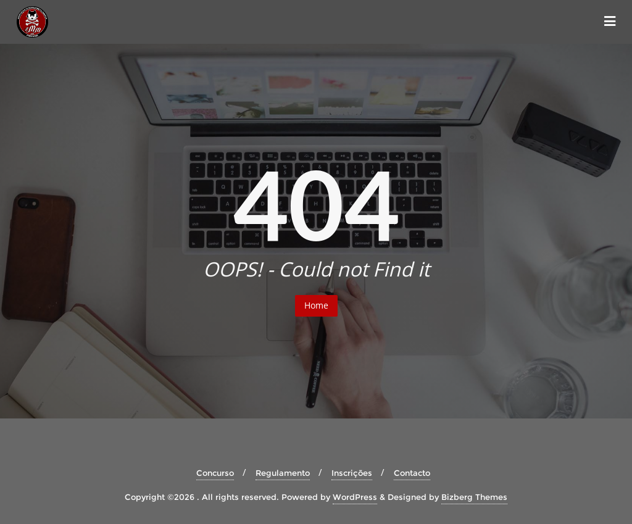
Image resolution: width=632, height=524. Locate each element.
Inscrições (351, 473)
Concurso (215, 473)
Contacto (412, 473)
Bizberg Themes (474, 497)
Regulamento (283, 473)
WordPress (355, 497)
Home (316, 305)
